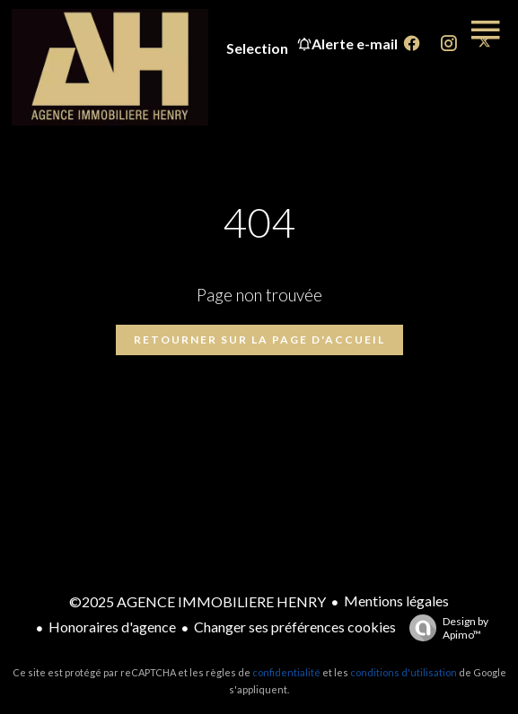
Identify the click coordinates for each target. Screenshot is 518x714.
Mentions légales (396, 600)
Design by (444, 627)
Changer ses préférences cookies (295, 626)
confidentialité (286, 672)
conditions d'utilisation (403, 672)
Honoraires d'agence (112, 626)
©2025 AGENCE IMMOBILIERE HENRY (197, 601)
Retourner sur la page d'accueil (259, 339)
